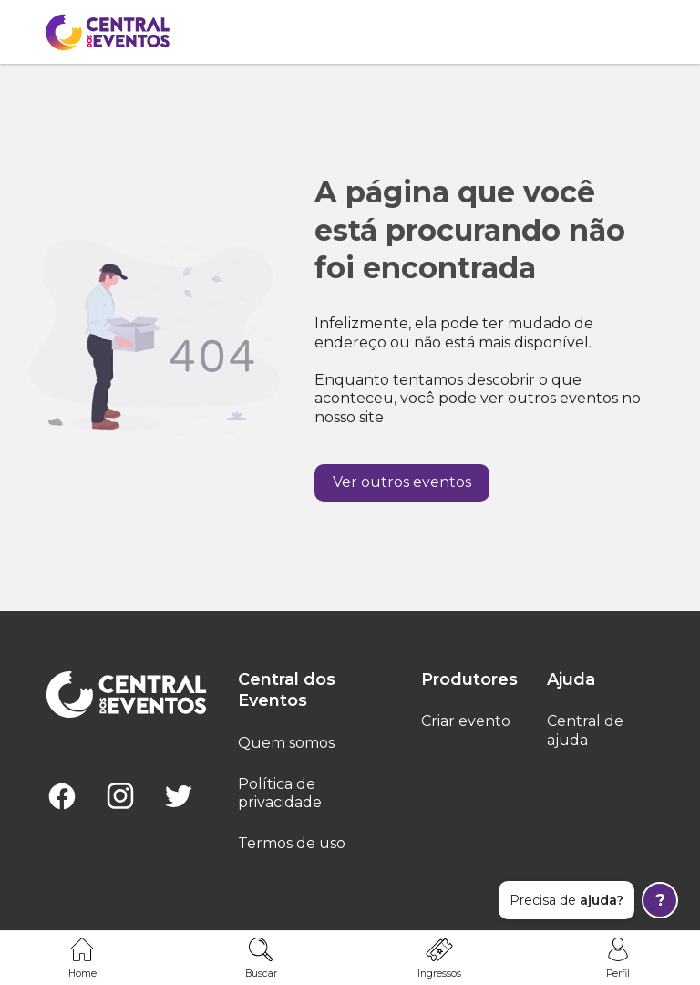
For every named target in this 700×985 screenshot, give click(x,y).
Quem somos (286, 743)
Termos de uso (291, 843)
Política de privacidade (280, 793)
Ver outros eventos (402, 482)
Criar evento (465, 721)
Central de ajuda (585, 730)
